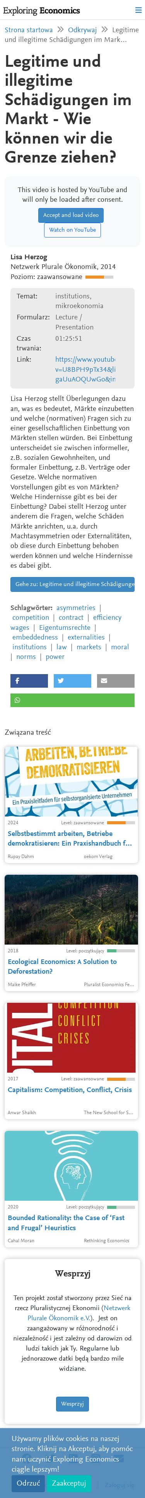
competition (30, 618)
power (55, 657)
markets (89, 647)
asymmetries (76, 608)
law (61, 647)
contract (71, 618)
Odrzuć (28, 1484)
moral (120, 647)
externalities (86, 638)
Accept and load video (71, 215)
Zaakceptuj (69, 1484)
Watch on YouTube (72, 230)
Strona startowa (29, 30)
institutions (29, 647)
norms (26, 657)
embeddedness (35, 638)
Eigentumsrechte (64, 628)
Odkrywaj (82, 30)
